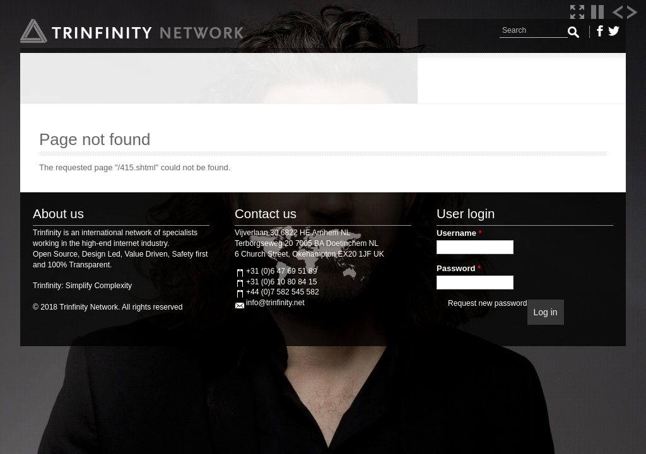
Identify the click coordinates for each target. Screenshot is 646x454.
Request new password (487, 303)
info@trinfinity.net (275, 302)
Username (459, 233)
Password (459, 268)
